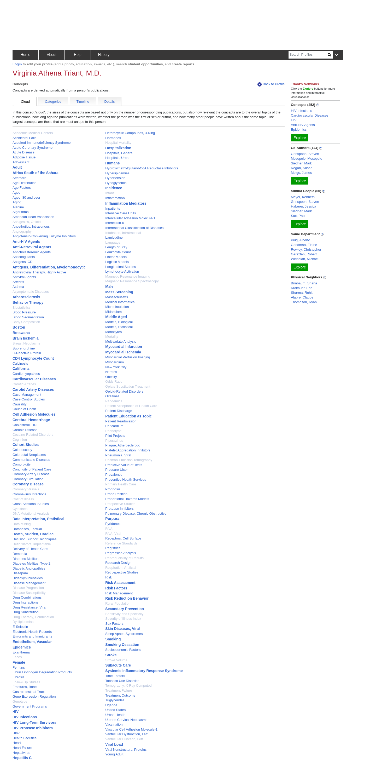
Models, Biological (119, 322)
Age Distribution (25, 183)
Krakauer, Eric (301, 288)
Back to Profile (271, 84)
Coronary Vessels (26, 489)
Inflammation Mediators (125, 203)
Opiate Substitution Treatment (127, 386)
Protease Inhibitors (119, 508)
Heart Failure (22, 748)
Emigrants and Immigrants (32, 636)
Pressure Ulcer (116, 470)
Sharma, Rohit (302, 293)
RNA (108, 529)
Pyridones (112, 524)
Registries (112, 548)
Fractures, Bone (25, 687)
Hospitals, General (119, 153)
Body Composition (26, 322)
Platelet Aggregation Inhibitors (127, 450)
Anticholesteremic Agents (32, 252)
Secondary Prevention (124, 609)
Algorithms (20, 212)
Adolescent (21, 162)
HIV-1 (17, 733)
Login (17, 64)
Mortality (111, 336)
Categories (53, 102)
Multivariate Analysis (120, 341)
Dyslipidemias (23, 622)
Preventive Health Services (125, 479)
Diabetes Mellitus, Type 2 (31, 563)
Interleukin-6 (114, 223)
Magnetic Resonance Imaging (127, 276)
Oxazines (112, 396)
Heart (17, 743)
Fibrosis (19, 677)
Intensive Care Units (120, 213)
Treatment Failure (118, 690)
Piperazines (114, 441)
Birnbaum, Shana (304, 283)
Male (109, 286)
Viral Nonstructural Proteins (125, 749)
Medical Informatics (119, 302)
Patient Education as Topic (128, 416)
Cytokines (20, 509)
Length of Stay (116, 247)
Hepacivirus (21, 753)
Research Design (118, 563)
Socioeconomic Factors (122, 650)
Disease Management (29, 583)
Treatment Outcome (120, 695)
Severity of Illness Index (123, 619)
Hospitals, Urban (117, 158)
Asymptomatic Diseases (31, 292)
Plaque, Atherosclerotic (122, 445)
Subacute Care (118, 665)
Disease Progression (28, 588)
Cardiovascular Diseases (34, 379)
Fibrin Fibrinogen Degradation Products (42, 672)
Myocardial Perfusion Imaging (127, 357)
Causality (19, 404)
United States (115, 710)
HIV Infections (25, 717)
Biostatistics (22, 307)
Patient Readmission (120, 421)
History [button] (104, 55)
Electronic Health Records (32, 632)
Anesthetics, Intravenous (31, 226)
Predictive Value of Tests (123, 465)
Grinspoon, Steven (305, 154)
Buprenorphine (24, 348)
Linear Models (116, 257)
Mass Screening (119, 292)
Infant (109, 193)
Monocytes (113, 332)
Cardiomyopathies (26, 374)
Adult (17, 167)
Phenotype (113, 431)
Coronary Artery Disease (31, 474)
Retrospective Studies (121, 572)
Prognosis (112, 489)
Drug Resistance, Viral (29, 607)
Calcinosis (20, 363)
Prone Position (116, 494)
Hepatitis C (22, 758)
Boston (19, 327)
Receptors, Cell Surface (123, 538)
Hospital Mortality (118, 143)
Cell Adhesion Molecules (34, 414)
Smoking (113, 639)
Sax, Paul (298, 216)
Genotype (20, 701)
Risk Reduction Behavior (127, 598)
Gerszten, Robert (304, 254)
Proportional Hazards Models (127, 499)
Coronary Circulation (28, 479)
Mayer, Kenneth (303, 197)
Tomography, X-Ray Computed (128, 685)
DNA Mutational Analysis (31, 513)
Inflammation (115, 198)
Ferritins (19, 667)
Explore (299, 138)
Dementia (20, 554)
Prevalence (113, 475)
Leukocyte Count (118, 252)
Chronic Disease (25, 430)
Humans (112, 163)
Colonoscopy (22, 450)
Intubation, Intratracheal (123, 233)
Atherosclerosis (26, 297)
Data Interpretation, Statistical (38, 519)
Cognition (20, 439)
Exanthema (21, 652)
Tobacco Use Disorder (122, 681)
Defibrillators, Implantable (32, 544)
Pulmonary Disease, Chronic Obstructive (135, 513)
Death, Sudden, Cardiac (33, 534)
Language (112, 242)
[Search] (308, 55)
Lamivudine (114, 237)
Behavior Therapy (28, 302)
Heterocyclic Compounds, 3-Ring (130, 133)
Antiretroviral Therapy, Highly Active (39, 272)
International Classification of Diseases (134, 228)
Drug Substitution (26, 612)
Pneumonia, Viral (118, 455)
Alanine (18, 207)
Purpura (112, 519)
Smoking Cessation (122, 644)
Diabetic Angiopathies (29, 568)
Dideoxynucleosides (28, 578)
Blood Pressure (24, 312)
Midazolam (113, 312)
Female (19, 662)
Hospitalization (118, 148)
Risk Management (119, 593)
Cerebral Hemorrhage (31, 420)
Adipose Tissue (24, 157)
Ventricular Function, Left (124, 739)
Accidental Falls (24, 138)
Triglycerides (114, 700)
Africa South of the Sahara (35, 173)
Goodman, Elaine (304, 245)
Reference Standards (121, 543)
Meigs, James (301, 173)
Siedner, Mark (301, 163)
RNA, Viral (113, 534)
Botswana (21, 333)
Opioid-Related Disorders (124, 391)
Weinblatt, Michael (305, 259)
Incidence (113, 188)
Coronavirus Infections (29, 494)
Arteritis (18, 282)
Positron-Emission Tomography (128, 460)
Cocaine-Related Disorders (33, 435)
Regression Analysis (120, 553)
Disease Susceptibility (29, 593)
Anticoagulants (24, 257)
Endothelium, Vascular (32, 642)
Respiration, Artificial (120, 568)
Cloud (25, 102)
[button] (336, 55)
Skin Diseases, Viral (122, 629)
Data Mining (22, 524)
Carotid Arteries (24, 384)
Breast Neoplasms (26, 343)
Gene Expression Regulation (34, 696)
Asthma (18, 287)
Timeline (83, 102)
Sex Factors (114, 623)
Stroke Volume (116, 660)
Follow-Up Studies (26, 682)
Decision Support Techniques (34, 539)
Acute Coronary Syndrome (32, 148)
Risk (108, 577)
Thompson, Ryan (304, 302)
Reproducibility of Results (124, 558)
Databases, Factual (27, 529)
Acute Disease (23, 152)
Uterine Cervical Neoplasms (126, 720)
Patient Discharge (118, 411)
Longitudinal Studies (120, 267)
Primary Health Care (120, 484)
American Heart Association (33, 217)
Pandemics (113, 401)
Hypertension (115, 178)
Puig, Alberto (300, 240)
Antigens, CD (23, 262)
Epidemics (22, 647)
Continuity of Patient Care (32, 469)
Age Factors (22, 188)
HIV (16, 711)
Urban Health (115, 715)
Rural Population (117, 603)
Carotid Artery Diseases (33, 389)
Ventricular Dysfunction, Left (126, 734)
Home (25, 55)
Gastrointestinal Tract (29, 692)
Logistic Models (117, 262)
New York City (115, 367)
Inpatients (112, 208)
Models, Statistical (119, 327)
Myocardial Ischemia (123, 352)
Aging (17, 202)
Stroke (111, 655)
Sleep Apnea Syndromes (124, 634)
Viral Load (114, 744)
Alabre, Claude (302, 297)
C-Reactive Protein (27, 353)
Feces (17, 657)
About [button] (51, 55)
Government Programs (30, 706)
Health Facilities (25, 738)
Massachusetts (116, 297)
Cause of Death (24, 409)
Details (109, 102)
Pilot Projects (115, 436)
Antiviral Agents (24, 277)
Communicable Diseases (31, 460)
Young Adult (114, 754)
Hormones (113, 138)
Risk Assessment (120, 583)
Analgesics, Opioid (27, 222)
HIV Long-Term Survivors (34, 722)
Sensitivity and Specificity (124, 614)
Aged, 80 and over (26, 197)
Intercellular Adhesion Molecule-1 (130, 218)
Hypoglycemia (116, 183)
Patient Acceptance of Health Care (131, 406)
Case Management (27, 395)
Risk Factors (116, 588)
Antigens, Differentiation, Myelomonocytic (49, 267)
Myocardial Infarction (123, 347)
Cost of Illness (23, 499)
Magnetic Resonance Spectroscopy (132, 281)
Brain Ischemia (26, 338)
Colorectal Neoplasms (29, 455)
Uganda (111, 705)
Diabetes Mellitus (25, 559)
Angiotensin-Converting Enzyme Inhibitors (44, 236)
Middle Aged (116, 317)
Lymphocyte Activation (122, 271)
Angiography (22, 231)
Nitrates (111, 372)
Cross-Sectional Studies (31, 504)
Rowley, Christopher (306, 249)
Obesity (111, 377)
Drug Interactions (25, 602)
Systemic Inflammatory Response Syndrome (144, 671)
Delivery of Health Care (30, 549)
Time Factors (115, 676)
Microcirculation (117, 307)
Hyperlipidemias (117, 173)
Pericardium (114, 426)
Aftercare (19, 178)
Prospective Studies (120, 504)
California (21, 368)
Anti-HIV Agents (26, 241)
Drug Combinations (27, 597)
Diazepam (20, 573)
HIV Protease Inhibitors (33, 728)
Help (77, 55)
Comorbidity (22, 464)
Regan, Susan (301, 168)
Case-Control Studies (29, 399)
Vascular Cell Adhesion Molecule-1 (131, 729)
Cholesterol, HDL (25, 425)
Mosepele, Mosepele (306, 158)
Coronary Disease (28, 484)
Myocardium (114, 362)
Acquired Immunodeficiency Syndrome (42, 143)
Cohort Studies (26, 445)
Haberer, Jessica (303, 206)
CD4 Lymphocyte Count (33, 358)
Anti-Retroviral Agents (32, 247)
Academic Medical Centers (33, 133)
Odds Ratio (113, 381)
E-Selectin (20, 627)
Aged (16, 192)
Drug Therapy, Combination (33, 617)
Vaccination (113, 724)
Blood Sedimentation (28, 317)
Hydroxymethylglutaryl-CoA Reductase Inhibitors (141, 168)
